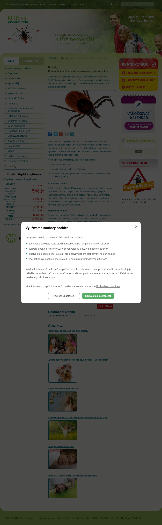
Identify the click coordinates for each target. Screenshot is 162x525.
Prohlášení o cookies (108, 286)
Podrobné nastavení (64, 296)
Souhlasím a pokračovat (98, 296)
